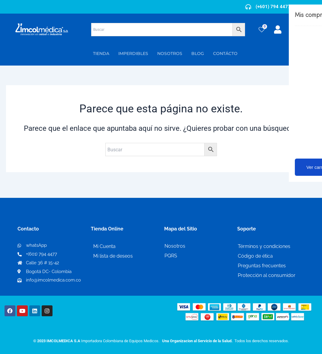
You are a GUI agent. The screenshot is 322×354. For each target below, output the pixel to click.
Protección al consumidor (266, 275)
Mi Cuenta (104, 246)
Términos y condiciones (264, 246)
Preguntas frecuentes (262, 266)
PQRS (170, 256)
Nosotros (174, 246)
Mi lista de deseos (113, 256)
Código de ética (255, 256)
